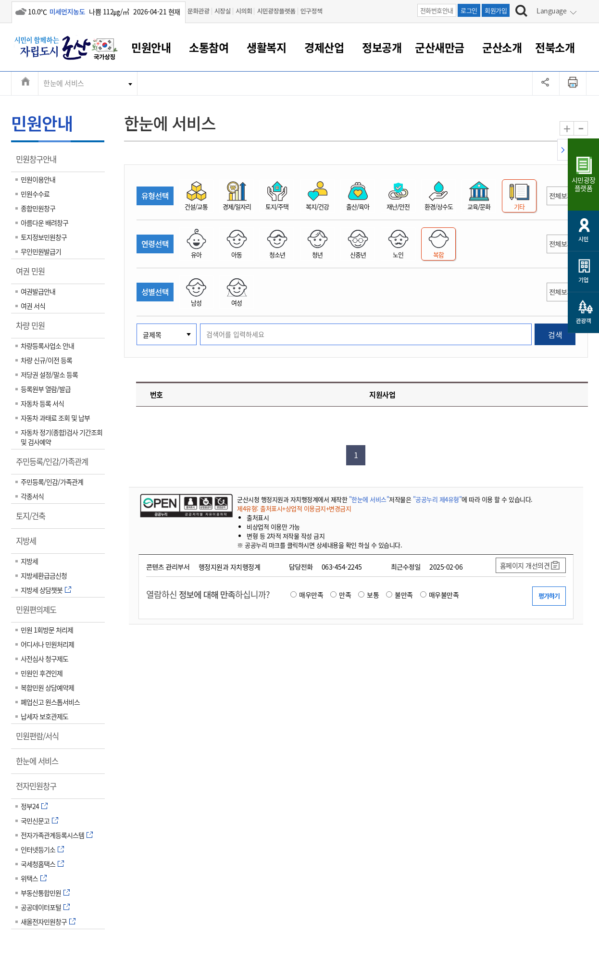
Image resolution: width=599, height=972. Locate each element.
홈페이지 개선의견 (525, 565)
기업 (583, 279)
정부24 (30, 806)
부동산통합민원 (41, 892)
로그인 (469, 10)
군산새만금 (439, 47)
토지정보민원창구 (44, 237)
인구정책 (311, 10)
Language (551, 10)
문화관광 (198, 10)
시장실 (222, 10)
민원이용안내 (38, 179)
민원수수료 (35, 194)
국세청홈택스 (38, 864)
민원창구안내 (39, 162)
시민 (583, 239)
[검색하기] (521, 12)
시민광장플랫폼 (276, 10)
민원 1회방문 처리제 (47, 630)
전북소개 (554, 47)
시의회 (244, 10)
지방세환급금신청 (44, 575)
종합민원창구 (38, 208)
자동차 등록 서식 (42, 403)
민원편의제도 (39, 613)
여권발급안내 (38, 291)
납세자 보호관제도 (44, 716)
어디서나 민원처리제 (47, 644)
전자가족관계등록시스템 (52, 835)
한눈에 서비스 (63, 83)
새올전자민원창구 (44, 921)
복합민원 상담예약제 (47, 687)
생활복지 (266, 47)
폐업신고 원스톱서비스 (50, 702)
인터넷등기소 (38, 849)
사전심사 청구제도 (44, 658)
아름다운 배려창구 (44, 222)
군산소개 (502, 47)
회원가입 (496, 10)
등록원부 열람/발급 (46, 389)
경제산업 (324, 47)
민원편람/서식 (40, 739)
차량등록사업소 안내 (47, 345)
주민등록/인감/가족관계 (55, 464)
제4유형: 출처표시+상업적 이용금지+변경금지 (294, 508)
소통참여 (208, 47)
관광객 (583, 320)
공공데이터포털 (41, 907)
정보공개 (381, 47)
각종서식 (32, 496)
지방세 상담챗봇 (41, 590)
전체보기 (561, 195)
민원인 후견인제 (41, 673)
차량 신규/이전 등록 (46, 360)
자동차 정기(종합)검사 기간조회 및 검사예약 (61, 437)
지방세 (29, 544)
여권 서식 (33, 306)
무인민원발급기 (41, 251)
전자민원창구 (39, 789)
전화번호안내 (436, 10)
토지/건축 (33, 519)
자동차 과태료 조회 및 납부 (55, 418)
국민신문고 (35, 820)
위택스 (29, 878)
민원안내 (151, 47)
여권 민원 (33, 274)
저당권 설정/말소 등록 (49, 374)
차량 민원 (33, 328)
